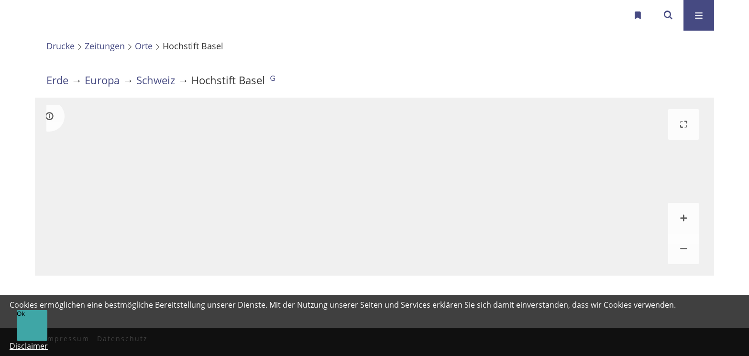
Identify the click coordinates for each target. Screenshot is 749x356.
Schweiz (155, 80)
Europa (102, 80)
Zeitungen (105, 46)
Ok (21, 313)
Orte (144, 46)
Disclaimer (29, 346)
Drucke (60, 46)
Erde (57, 80)
